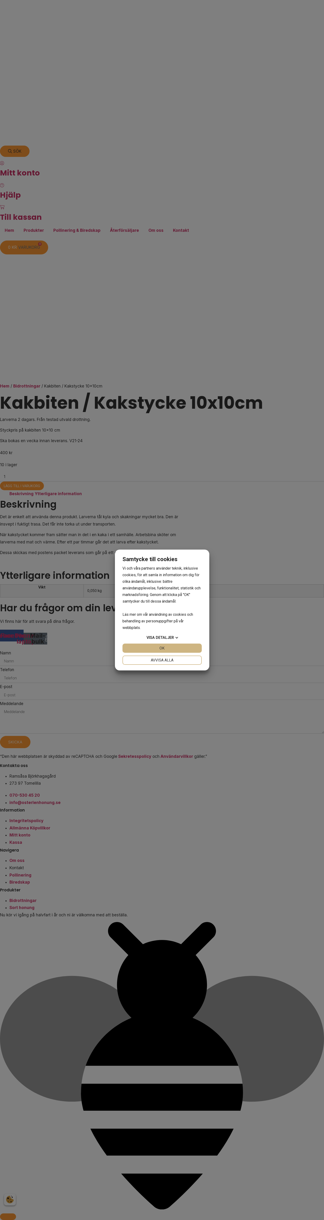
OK (162, 648)
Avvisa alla (162, 660)
